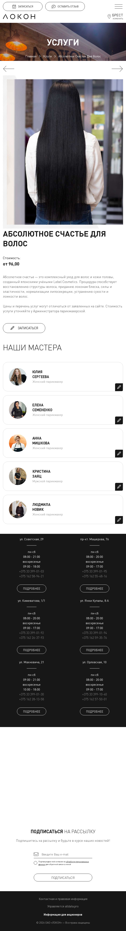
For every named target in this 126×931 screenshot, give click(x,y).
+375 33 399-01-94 (94, 633)
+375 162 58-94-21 (31, 576)
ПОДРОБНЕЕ (31, 588)
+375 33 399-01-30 (31, 694)
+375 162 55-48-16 (94, 576)
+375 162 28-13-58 (31, 699)
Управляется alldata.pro (63, 906)
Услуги (47, 56)
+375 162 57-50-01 (94, 699)
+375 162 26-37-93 (31, 638)
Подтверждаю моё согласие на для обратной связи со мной (63, 863)
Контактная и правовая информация (63, 899)
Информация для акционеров (63, 914)
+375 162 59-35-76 (94, 638)
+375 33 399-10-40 (94, 694)
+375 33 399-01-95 (94, 571)
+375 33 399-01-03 (31, 571)
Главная (30, 56)
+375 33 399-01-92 (31, 633)
